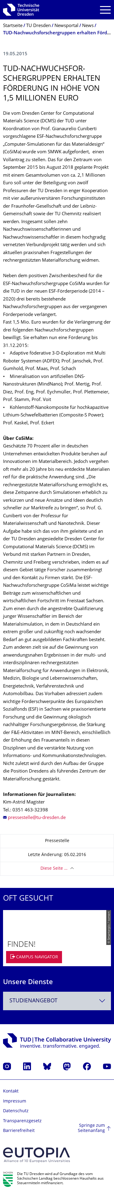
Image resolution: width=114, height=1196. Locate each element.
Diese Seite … (53, 869)
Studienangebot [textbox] (33, 1001)
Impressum (14, 1101)
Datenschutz (16, 1111)
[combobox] (57, 1001)
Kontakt (11, 1091)
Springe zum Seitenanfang (91, 1128)
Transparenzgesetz (22, 1121)
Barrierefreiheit (19, 1131)
